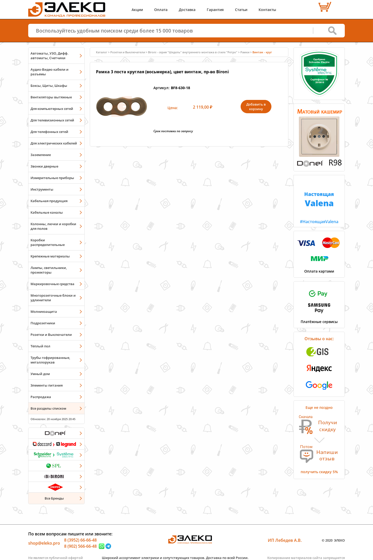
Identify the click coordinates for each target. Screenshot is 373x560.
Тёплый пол (40, 346)
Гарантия (215, 9)
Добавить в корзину (256, 106)
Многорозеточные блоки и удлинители (53, 297)
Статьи (241, 9)
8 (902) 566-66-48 (80, 546)
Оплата (161, 9)
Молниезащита (44, 311)
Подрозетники (43, 323)
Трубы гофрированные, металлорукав (50, 360)
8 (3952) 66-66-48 (80, 540)
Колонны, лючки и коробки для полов (53, 226)
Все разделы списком (48, 408)
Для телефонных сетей (49, 131)
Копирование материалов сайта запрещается (306, 557)
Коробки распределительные (48, 242)
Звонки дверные (44, 166)
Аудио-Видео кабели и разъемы (49, 71)
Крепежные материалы (50, 256)
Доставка (187, 9)
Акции (137, 9)
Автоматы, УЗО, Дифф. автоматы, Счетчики (49, 55)
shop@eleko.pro (44, 543)
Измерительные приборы (52, 177)
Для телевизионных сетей (52, 120)
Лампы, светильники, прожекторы (49, 270)
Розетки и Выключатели (51, 334)
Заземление (41, 154)
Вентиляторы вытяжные (51, 97)
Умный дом (40, 373)
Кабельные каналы (47, 212)
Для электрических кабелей (54, 143)
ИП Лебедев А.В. (285, 540)
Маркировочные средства (52, 284)
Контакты (267, 9)
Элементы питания (47, 385)
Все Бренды (54, 498)
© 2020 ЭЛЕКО (333, 540)
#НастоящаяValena (319, 199)
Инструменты (42, 189)
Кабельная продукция (49, 201)
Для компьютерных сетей (52, 108)
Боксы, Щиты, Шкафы (49, 85)
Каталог (101, 52)
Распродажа (41, 397)
